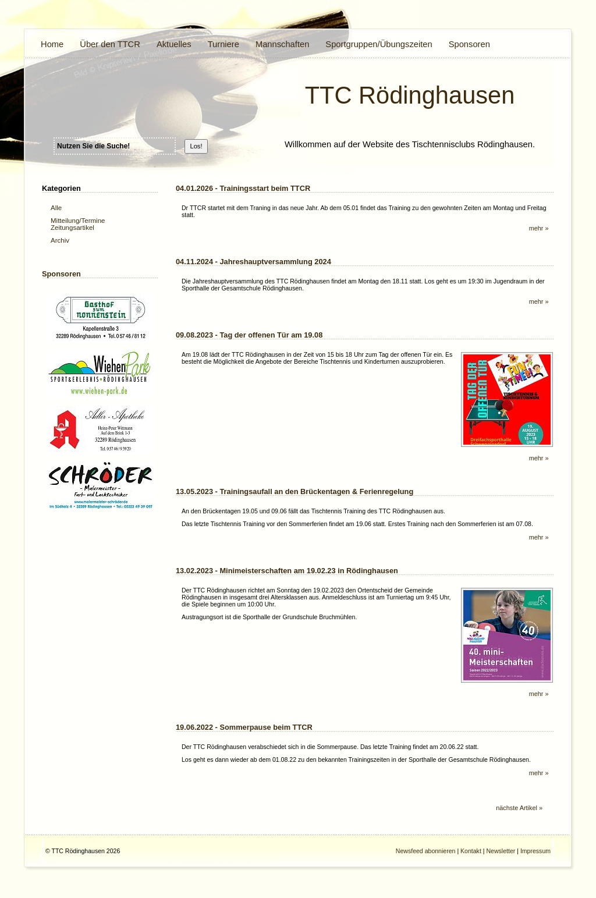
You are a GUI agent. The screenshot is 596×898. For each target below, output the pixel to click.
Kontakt (470, 850)
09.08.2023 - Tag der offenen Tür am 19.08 (249, 335)
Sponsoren (469, 44)
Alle (56, 207)
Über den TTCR (110, 44)
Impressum (535, 850)
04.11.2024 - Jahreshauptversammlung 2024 (253, 261)
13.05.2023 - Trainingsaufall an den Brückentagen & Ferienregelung (294, 491)
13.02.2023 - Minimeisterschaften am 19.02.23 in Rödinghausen (287, 570)
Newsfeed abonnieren (426, 850)
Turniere (223, 44)
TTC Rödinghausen (410, 95)
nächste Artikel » (519, 807)
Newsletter (500, 850)
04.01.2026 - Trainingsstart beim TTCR (243, 188)
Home (52, 44)
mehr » (539, 228)
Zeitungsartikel (72, 227)
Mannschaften (282, 44)
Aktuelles (174, 44)
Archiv (60, 240)
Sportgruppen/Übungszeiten (378, 44)
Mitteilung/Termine (78, 220)
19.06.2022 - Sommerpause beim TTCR (244, 727)
